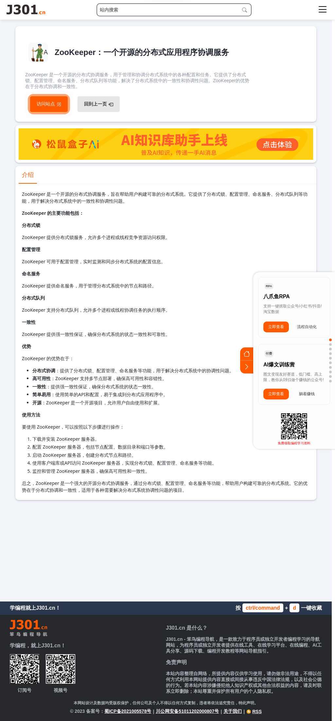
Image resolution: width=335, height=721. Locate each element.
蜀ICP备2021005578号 (127, 711)
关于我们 (232, 711)
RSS (254, 711)
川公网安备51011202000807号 (187, 711)
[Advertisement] (165, 549)
